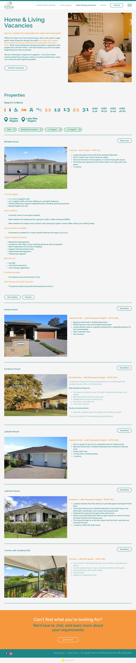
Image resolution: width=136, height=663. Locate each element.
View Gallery (12, 297)
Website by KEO (68, 660)
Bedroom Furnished (29, 130)
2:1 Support (71, 130)
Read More (124, 308)
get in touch (68, 640)
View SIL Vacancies (16, 68)
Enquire (28, 297)
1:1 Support (52, 130)
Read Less (124, 141)
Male (9, 130)
